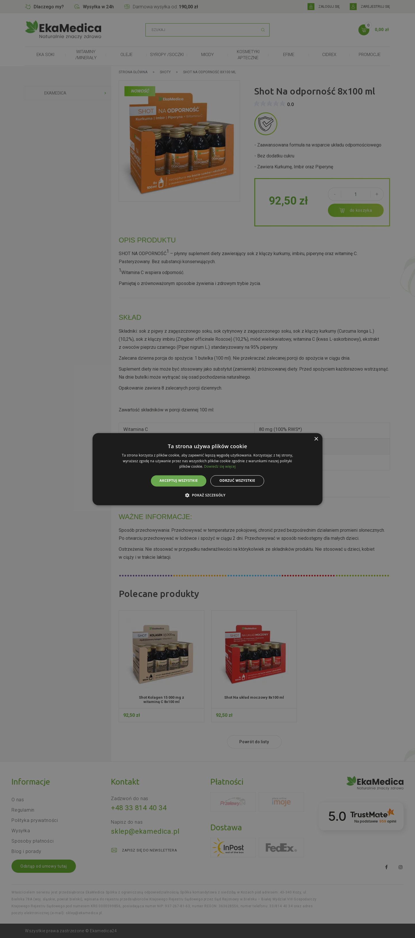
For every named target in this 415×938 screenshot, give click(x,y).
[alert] (207, 469)
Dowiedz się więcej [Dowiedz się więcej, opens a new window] (220, 466)
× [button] (316, 439)
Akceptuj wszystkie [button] (179, 480)
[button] (207, 495)
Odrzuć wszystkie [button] (237, 480)
